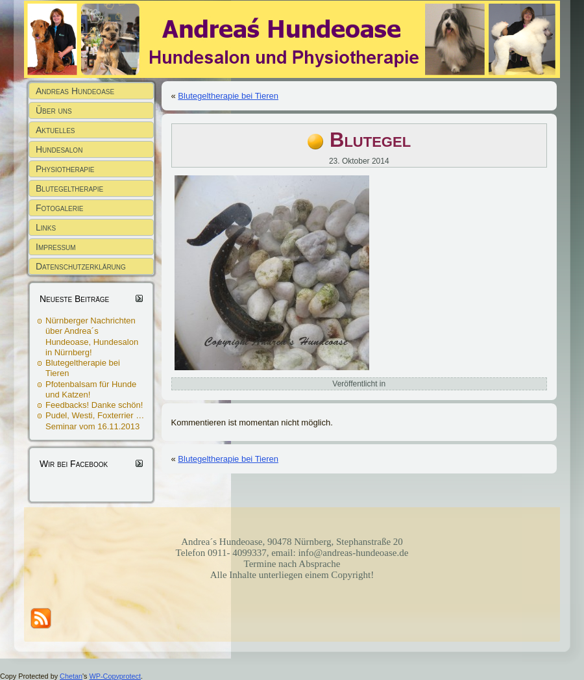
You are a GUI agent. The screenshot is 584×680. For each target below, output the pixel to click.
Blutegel (370, 140)
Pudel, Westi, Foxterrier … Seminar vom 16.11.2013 (94, 420)
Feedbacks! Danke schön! (94, 405)
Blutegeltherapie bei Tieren (228, 96)
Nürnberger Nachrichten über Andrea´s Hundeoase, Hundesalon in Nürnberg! (91, 336)
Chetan (71, 676)
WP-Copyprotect (115, 676)
